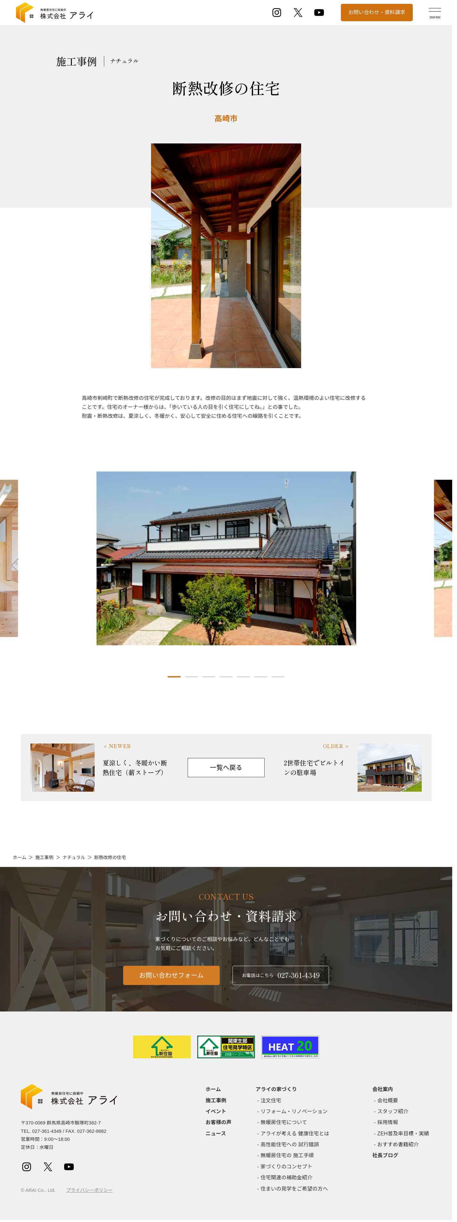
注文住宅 (271, 1100)
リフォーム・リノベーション (294, 1111)
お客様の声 (219, 1122)
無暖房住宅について (284, 1122)
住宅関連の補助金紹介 (287, 1177)
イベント (216, 1111)
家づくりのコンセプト (287, 1166)
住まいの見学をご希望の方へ (294, 1189)
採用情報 (387, 1122)
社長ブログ (385, 1155)
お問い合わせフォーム (171, 987)
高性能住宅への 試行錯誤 (290, 1144)
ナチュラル (74, 857)
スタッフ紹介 (393, 1111)
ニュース (216, 1133)
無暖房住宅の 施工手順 (287, 1155)
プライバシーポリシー (89, 1190)
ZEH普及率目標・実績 (403, 1133)
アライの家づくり (276, 1089)
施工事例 (44, 857)
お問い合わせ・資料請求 (376, 12)
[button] (174, 676)
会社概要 (387, 1100)
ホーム (19, 857)
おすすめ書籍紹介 (398, 1144)
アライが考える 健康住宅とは (295, 1133)
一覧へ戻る (226, 767)
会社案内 (382, 1089)
